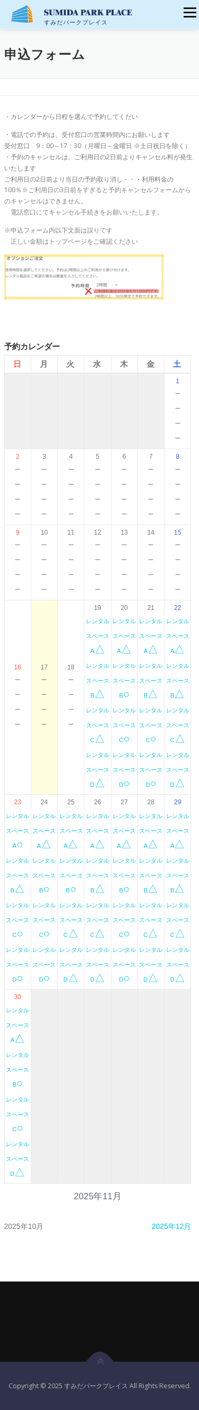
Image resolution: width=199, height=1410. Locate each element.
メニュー (189, 13)
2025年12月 (172, 1226)
